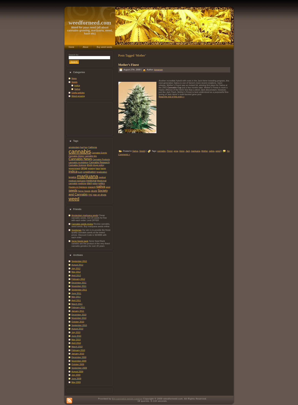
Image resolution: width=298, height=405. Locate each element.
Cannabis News (80, 159)
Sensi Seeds (84, 191)
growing (91, 168)
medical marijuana (77, 181)
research (92, 187)
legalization (102, 172)
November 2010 (78, 318)
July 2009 (75, 375)
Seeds (74, 82)
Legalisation (89, 171)
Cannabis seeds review (82, 224)
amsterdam (74, 147)
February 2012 (78, 279)
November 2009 (78, 361)
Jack (187, 151)
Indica (77, 85)
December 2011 (78, 283)
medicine (82, 183)
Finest (170, 151)
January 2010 (77, 353)
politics (101, 183)
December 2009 (78, 357)
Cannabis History (76, 156)
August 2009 (77, 371)
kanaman (158, 69)
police (95, 183)
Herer (181, 151)
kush (80, 172)
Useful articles (78, 93)
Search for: (74, 55)
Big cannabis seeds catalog (127, 399)
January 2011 (77, 311)
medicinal (91, 180)
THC (90, 195)
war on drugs (99, 194)
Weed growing (78, 96)
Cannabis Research (99, 162)
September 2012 (79, 261)
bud (82, 147)
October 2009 (77, 364)
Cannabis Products (101, 159)
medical (102, 177)
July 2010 (75, 332)
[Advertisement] (90, 119)
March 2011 (76, 304)
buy (85, 147)
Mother (204, 151)
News (74, 78)
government (74, 168)
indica (73, 171)
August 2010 (77, 329)
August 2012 (77, 265)
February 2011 (78, 307)
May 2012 (76, 272)
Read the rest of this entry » (171, 96)
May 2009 (76, 382)
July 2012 (75, 268)
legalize (72, 177)
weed (74, 198)
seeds (73, 191)
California (92, 147)
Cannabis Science (77, 165)
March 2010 (76, 346)
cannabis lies (91, 156)
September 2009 (79, 368)
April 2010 (76, 343)
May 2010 (76, 339)
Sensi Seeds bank (79, 241)
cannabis (80, 151)
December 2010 (78, 314)
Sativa (77, 89)
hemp (103, 168)
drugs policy (98, 165)
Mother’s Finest (128, 64)
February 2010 (78, 350)
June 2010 (76, 336)
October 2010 (77, 322)
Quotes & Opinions (78, 187)
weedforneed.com (89, 22)
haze (98, 168)
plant (89, 183)
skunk (94, 191)
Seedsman (76, 230)
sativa (100, 187)
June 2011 (76, 293)
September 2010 (79, 325)
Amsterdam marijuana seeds (84, 215)
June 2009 (76, 378)
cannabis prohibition (79, 162)
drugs (90, 165)
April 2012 (76, 275)
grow (84, 168)
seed (108, 187)
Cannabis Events (99, 153)
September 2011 (79, 290)
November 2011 (78, 286)
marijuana (87, 176)
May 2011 (76, 297)
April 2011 (76, 300)
